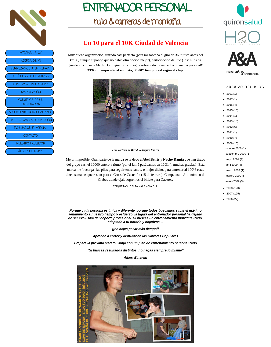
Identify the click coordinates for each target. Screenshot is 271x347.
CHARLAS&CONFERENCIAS (30, 84)
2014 (230, 115)
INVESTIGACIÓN (31, 92)
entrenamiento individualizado (178, 218)
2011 (230, 132)
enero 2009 (232, 181)
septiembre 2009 (236, 153)
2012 (230, 126)
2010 (230, 137)
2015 (230, 110)
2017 (230, 99)
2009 (230, 143)
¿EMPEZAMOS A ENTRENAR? (30, 69)
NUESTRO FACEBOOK (30, 144)
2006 (230, 199)
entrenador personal (170, 214)
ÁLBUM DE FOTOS (30, 151)
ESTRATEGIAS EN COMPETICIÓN (31, 120)
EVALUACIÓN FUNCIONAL (30, 128)
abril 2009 (231, 164)
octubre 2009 (233, 148)
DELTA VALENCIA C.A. (144, 186)
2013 (230, 121)
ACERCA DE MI (31, 61)
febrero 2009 (233, 175)
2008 (230, 188)
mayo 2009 (232, 159)
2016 (230, 104)
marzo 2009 (233, 170)
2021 (230, 93)
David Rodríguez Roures (145, 149)
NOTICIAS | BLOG (30, 53)
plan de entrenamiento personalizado (167, 243)
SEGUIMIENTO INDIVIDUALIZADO (31, 112)
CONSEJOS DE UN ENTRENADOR (30, 102)
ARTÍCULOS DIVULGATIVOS (31, 76)
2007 (230, 193)
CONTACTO (31, 136)
